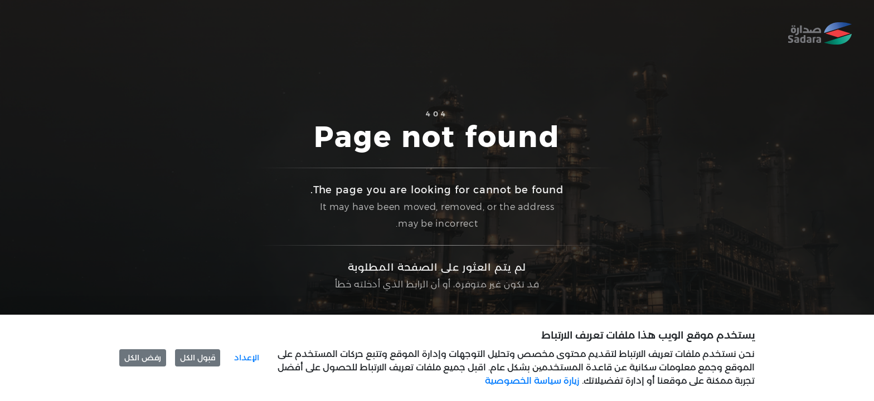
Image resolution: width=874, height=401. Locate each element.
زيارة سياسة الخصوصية (532, 380)
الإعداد (246, 358)
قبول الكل (197, 358)
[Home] (820, 33)
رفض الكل (142, 358)
